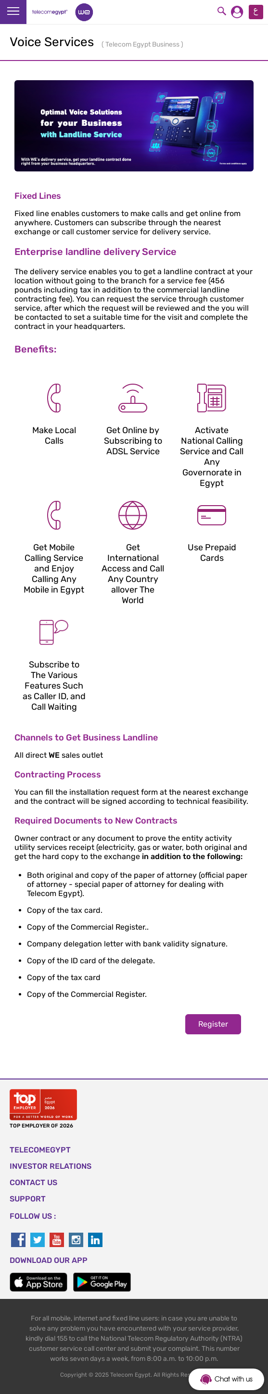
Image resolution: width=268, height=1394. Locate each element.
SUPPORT (28, 1198)
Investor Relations (50, 1166)
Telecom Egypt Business (143, 44)
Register (213, 1024)
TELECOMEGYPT (40, 1149)
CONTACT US (33, 1182)
